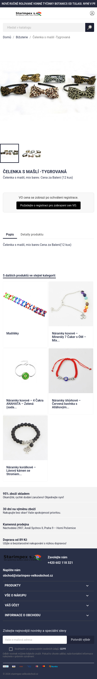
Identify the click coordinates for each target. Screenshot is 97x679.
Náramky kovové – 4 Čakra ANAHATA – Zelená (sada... (24, 404)
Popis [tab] (10, 234)
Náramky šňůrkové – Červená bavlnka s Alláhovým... (66, 404)
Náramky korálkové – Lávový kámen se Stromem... (21, 471)
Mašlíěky (12, 333)
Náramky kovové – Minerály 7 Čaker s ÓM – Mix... (69, 337)
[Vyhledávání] (48, 27)
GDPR (63, 649)
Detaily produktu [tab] (32, 234)
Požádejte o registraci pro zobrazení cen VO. (48, 205)
